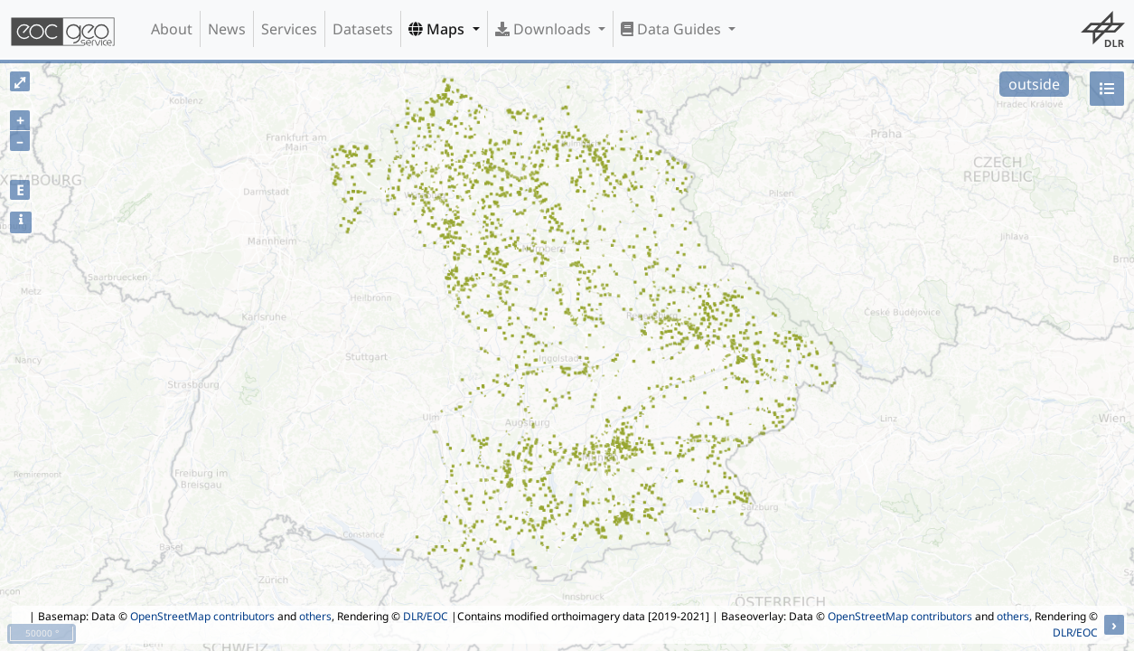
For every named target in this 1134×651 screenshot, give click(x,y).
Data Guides (673, 29)
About (171, 29)
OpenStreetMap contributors (202, 616)
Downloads (545, 29)
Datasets (363, 29)
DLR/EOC (425, 616)
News (227, 29)
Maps (438, 29)
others (315, 616)
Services (289, 29)
